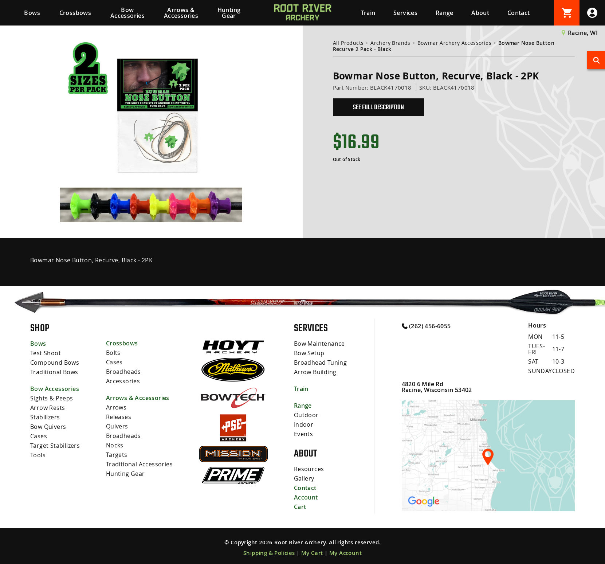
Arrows (116, 407)
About (480, 13)
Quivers (117, 426)
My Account (345, 553)
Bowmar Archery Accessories (454, 42)
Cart (300, 507)
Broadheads (123, 372)
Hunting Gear (229, 13)
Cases (38, 436)
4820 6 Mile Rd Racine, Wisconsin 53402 (437, 387)
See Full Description (378, 107)
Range (444, 13)
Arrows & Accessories (181, 13)
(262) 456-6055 (426, 325)
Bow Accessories (127, 13)
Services (405, 13)
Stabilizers (45, 417)
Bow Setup (309, 353)
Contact (518, 13)
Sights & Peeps (51, 398)
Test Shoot (45, 353)
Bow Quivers (48, 427)
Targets (116, 455)
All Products (348, 42)
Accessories (123, 381)
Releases (118, 417)
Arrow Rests (47, 408)
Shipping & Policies (269, 553)
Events (303, 434)
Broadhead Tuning (320, 362)
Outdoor (306, 415)
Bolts (113, 353)
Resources (309, 469)
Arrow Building (315, 372)
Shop (40, 327)
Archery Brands (390, 42)
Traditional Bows (54, 372)
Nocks (114, 445)
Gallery (304, 478)
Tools (38, 455)
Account (306, 497)
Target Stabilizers (55, 446)
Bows (32, 13)
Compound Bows (54, 362)
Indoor (303, 424)
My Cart (312, 553)
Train (368, 13)
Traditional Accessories (139, 464)
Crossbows (75, 13)
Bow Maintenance (319, 343)
